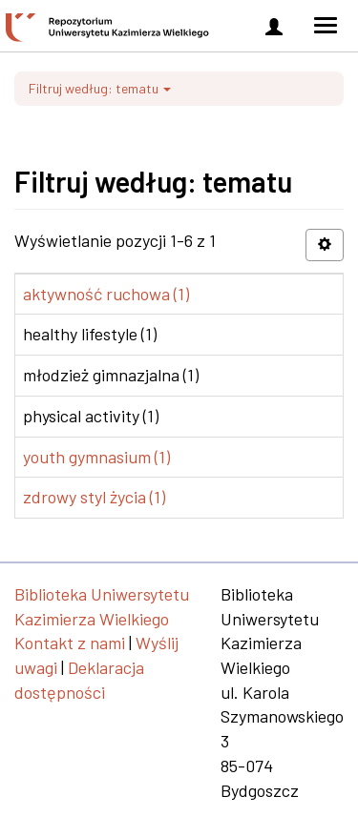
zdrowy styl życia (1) (94, 496)
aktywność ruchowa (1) (106, 293)
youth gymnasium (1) (96, 456)
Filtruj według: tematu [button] (100, 88)
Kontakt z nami (69, 642)
